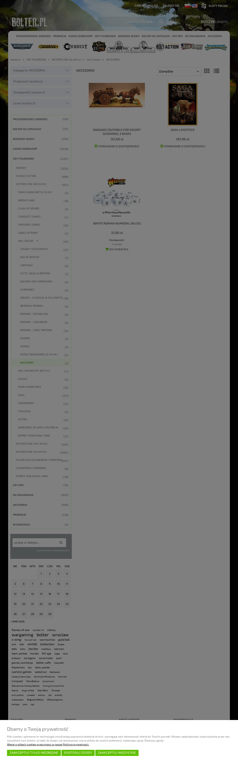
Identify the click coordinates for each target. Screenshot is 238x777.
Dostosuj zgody (78, 752)
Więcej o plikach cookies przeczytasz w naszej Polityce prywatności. (48, 744)
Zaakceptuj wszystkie (117, 752)
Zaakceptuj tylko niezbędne (34, 752)
